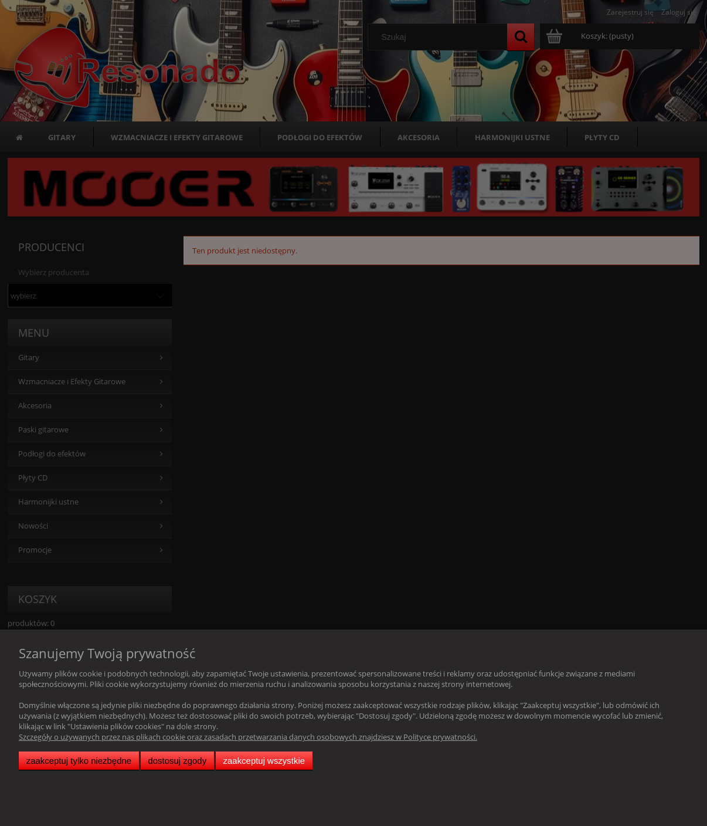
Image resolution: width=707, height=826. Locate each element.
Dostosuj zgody (177, 761)
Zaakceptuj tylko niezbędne (78, 761)
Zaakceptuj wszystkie (264, 761)
